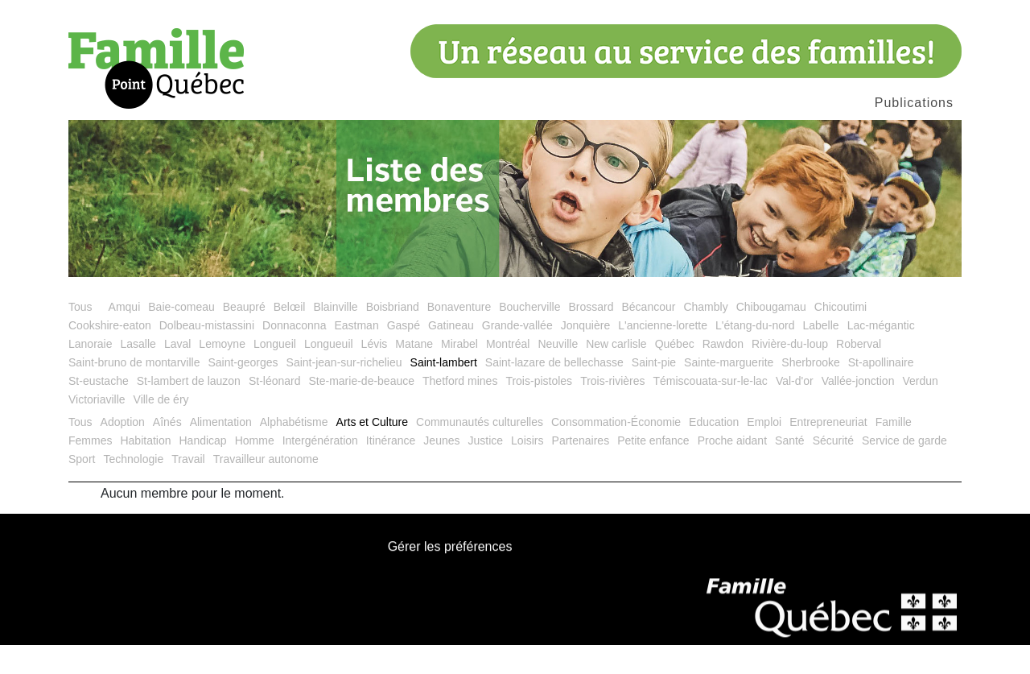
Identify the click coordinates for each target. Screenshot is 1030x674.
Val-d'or (795, 409)
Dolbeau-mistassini (206, 354)
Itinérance (390, 469)
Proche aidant (732, 469)
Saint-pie (654, 391)
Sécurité (833, 469)
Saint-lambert (443, 391)
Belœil (290, 335)
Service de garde (904, 469)
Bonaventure (459, 335)
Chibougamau (771, 335)
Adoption (123, 451)
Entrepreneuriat (828, 451)
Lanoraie (90, 372)
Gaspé (403, 354)
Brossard (590, 335)
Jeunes (441, 469)
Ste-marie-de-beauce (362, 409)
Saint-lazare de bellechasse (554, 391)
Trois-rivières (612, 409)
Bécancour (648, 335)
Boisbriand (392, 335)
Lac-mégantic (881, 354)
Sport (81, 488)
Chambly (705, 335)
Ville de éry (161, 428)
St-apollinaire (881, 391)
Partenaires (581, 469)
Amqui (125, 335)
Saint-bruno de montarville (134, 391)
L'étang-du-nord (754, 354)
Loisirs (527, 469)
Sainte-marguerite (728, 391)
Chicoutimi (840, 335)
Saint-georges (243, 391)
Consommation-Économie (616, 451)
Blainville (335, 335)
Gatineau (451, 354)
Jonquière (586, 354)
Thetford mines (459, 409)
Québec (674, 372)
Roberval (858, 372)
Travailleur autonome (266, 488)
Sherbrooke (810, 391)
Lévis (374, 372)
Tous (80, 335)
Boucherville (529, 335)
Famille (894, 451)
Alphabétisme (294, 451)
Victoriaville (97, 428)
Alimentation (221, 451)
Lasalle (138, 372)
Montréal (507, 372)
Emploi (764, 451)
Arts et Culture (372, 451)
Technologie (133, 488)
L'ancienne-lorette (662, 354)
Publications (914, 103)
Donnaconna (294, 354)
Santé (790, 469)
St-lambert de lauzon (189, 409)
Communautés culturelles (479, 451)
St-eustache (98, 409)
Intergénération (320, 469)
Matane (414, 372)
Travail (188, 488)
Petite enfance (653, 469)
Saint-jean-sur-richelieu (344, 391)
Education (714, 451)
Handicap (203, 469)
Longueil (274, 372)
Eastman (356, 354)
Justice (486, 469)
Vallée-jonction (858, 409)
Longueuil (328, 372)
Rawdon (723, 372)
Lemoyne (222, 372)
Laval (177, 372)
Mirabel (459, 372)
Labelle (820, 354)
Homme (254, 469)
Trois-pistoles (538, 409)
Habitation (145, 469)
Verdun (919, 409)
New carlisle (616, 372)
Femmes (90, 469)
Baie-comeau (181, 335)
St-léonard (275, 409)
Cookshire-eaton (109, 354)
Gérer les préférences (450, 577)
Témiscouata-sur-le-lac (710, 409)
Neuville (558, 372)
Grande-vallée (517, 354)
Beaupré (244, 335)
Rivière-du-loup (790, 372)
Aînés (167, 451)
